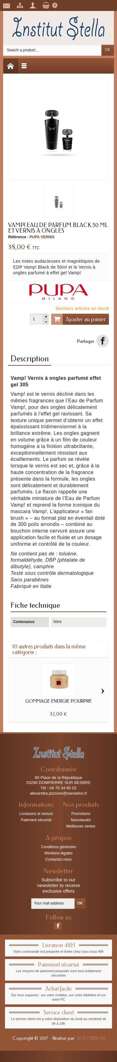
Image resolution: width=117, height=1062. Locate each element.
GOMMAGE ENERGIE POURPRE (58, 701)
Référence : (18, 237)
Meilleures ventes (80, 826)
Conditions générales (58, 847)
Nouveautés (81, 820)
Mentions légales (58, 853)
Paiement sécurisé (36, 820)
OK (107, 50)
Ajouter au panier (78, 319)
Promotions (80, 814)
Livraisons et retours (36, 814)
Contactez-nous (58, 859)
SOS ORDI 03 (91, 1038)
